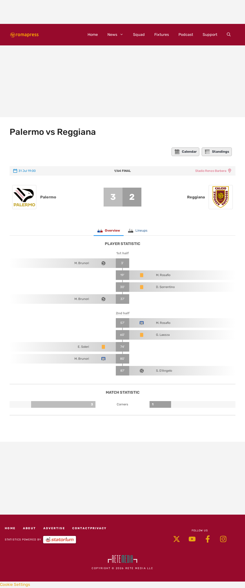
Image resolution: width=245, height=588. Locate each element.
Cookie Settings (15, 585)
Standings (216, 152)
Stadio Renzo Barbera (210, 170)
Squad (139, 34)
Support (210, 34)
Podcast (185, 34)
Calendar (185, 152)
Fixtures (161, 34)
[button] (228, 34)
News (117, 34)
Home (93, 34)
